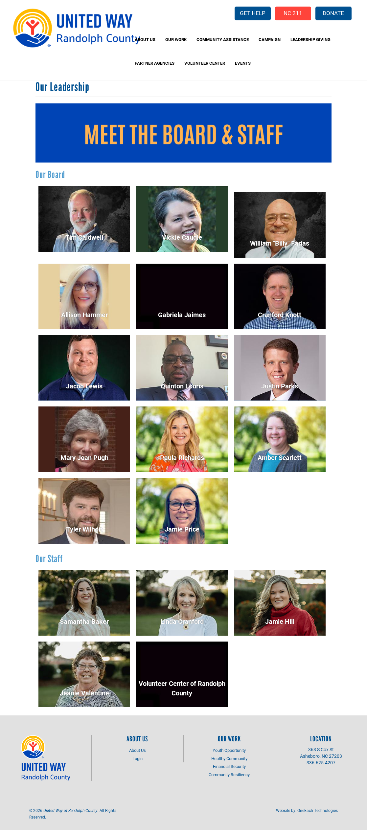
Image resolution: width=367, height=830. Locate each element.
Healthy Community (229, 758)
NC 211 (293, 13)
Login (137, 758)
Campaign (270, 39)
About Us (145, 39)
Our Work (176, 39)
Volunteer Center (204, 63)
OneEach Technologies (317, 810)
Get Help (252, 13)
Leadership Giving (310, 39)
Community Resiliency (229, 774)
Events (243, 63)
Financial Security (229, 766)
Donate (333, 13)
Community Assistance (222, 39)
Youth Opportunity (229, 750)
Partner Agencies (154, 63)
